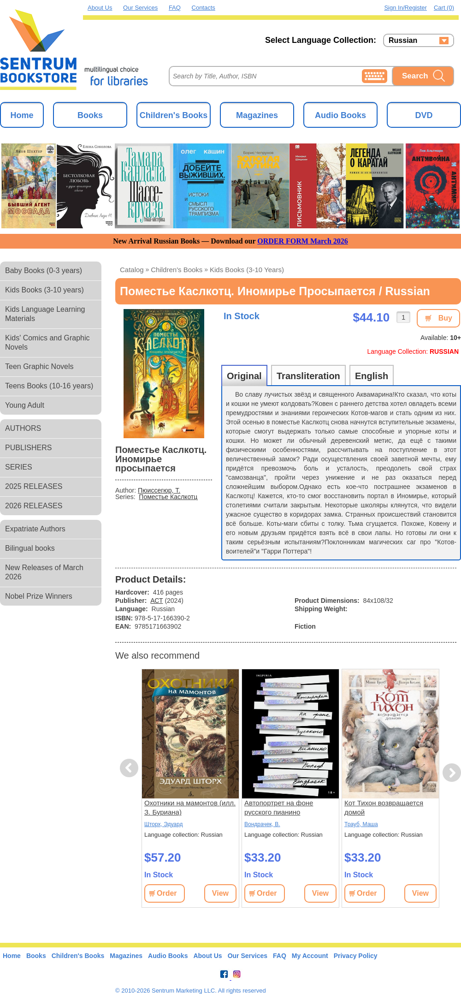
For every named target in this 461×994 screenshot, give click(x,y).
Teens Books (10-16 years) (49, 386)
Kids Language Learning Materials (45, 313)
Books (90, 115)
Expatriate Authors (35, 529)
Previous (130, 768)
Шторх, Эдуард (163, 824)
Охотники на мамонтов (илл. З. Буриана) (190, 807)
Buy (445, 318)
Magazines (257, 115)
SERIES (18, 467)
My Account (310, 955)
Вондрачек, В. (262, 824)
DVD (423, 115)
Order (167, 893)
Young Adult (24, 405)
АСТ (156, 600)
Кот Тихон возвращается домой (383, 807)
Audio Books (340, 115)
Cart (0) (444, 7)
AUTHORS (23, 428)
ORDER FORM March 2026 (302, 241)
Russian (403, 40)
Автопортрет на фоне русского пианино (278, 807)
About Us (100, 7)
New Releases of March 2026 (44, 572)
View (220, 893)
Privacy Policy (356, 955)
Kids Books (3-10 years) (44, 290)
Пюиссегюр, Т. (159, 490)
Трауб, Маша (361, 824)
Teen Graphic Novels (39, 366)
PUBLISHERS (28, 448)
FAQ (175, 7)
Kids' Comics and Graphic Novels (47, 342)
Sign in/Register (405, 7)
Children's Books (173, 115)
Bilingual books (30, 548)
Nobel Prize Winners (38, 596)
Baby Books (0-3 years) (43, 270)
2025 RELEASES (34, 486)
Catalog (132, 270)
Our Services (140, 7)
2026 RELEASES (34, 506)
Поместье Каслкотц (168, 496)
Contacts (203, 7)
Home (21, 115)
